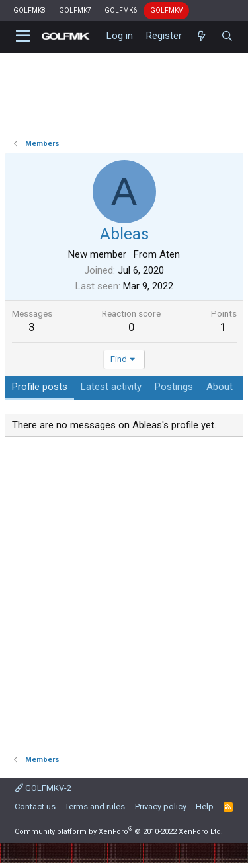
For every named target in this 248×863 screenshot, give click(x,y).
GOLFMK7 (75, 10)
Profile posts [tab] (39, 387)
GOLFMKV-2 (43, 788)
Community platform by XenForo (119, 831)
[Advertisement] (124, 591)
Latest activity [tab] (111, 387)
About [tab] (219, 387)
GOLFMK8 (29, 10)
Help (205, 806)
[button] (23, 36)
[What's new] (201, 36)
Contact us (35, 806)
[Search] (227, 36)
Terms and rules (95, 806)
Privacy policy (160, 806)
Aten (169, 254)
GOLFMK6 (120, 10)
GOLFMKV (166, 10)
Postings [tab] (174, 387)
